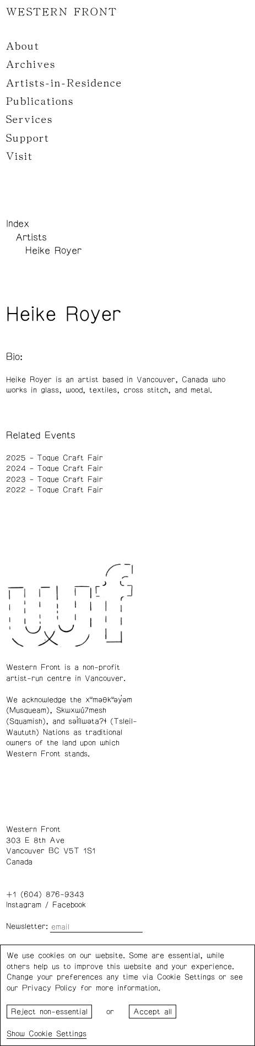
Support (28, 138)
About (23, 46)
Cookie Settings (57, 1034)
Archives (31, 64)
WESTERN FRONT (61, 12)
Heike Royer (53, 251)
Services (29, 119)
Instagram (23, 905)
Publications (40, 101)
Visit (19, 156)
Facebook (69, 905)
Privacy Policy (49, 988)
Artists (31, 237)
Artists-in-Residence (64, 83)
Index (17, 224)
